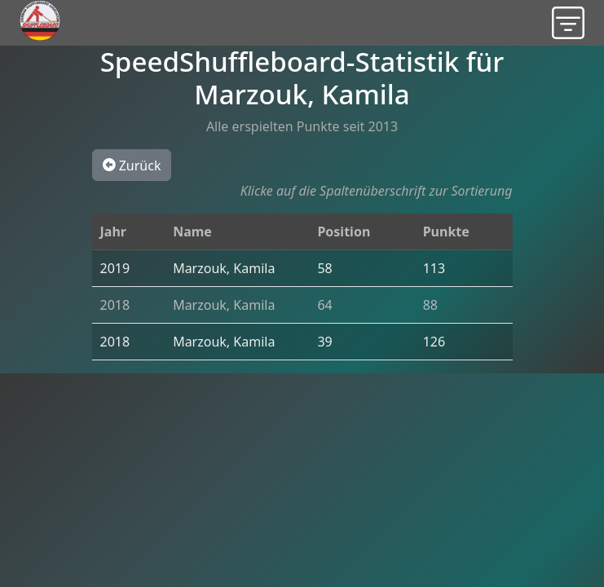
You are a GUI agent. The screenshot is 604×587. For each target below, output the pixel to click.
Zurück (132, 164)
